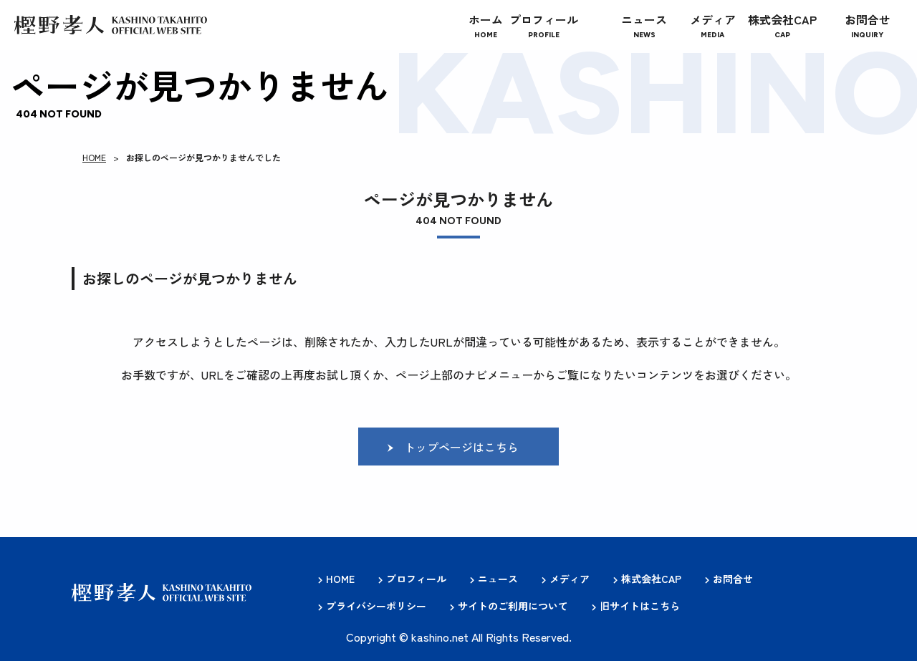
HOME (94, 157)
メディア (569, 579)
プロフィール (416, 579)
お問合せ (733, 579)
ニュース (498, 579)
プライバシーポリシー (376, 606)
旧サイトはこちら (640, 606)
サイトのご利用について (513, 606)
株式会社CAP (651, 579)
